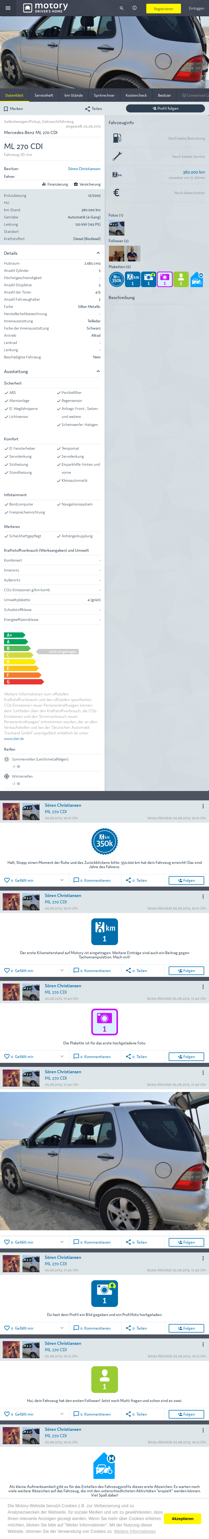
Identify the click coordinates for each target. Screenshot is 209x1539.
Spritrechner (104, 95)
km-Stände (74, 95)
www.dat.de (14, 738)
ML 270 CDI (56, 811)
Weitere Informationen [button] (135, 1531)
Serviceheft (44, 95)
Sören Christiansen (84, 168)
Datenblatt (14, 95)
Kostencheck (136, 95)
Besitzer (164, 95)
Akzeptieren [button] (183, 1519)
